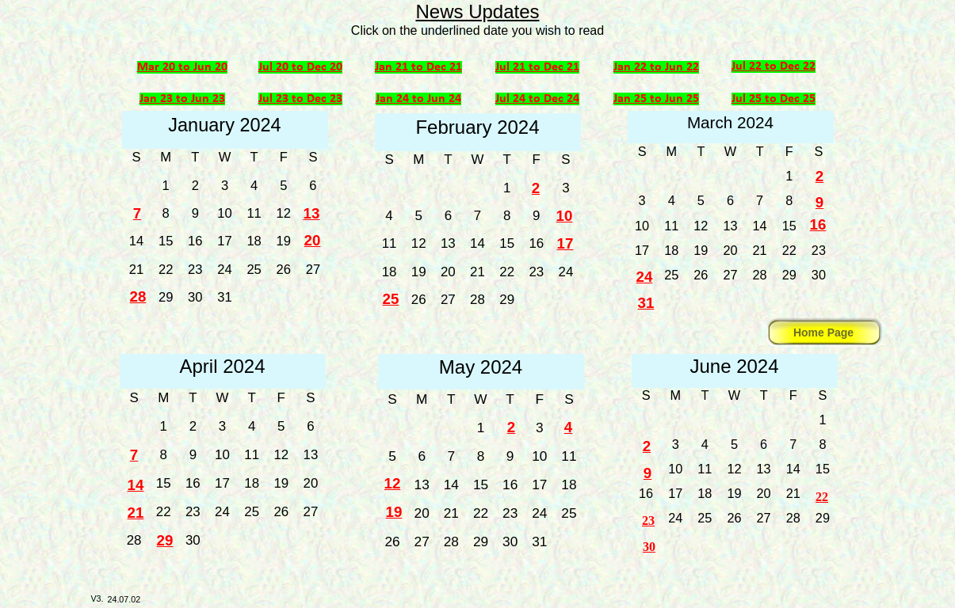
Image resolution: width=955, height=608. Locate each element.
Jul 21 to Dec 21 (537, 67)
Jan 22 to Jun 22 (656, 67)
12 (392, 483)
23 (648, 520)
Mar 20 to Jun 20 (182, 67)
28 (138, 296)
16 (818, 224)
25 (391, 299)
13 (312, 213)
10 (564, 215)
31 (646, 302)
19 (394, 512)
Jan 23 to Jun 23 (182, 99)
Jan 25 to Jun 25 (656, 99)
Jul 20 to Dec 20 (300, 67)
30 (649, 546)
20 (312, 240)
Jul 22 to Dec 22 (774, 66)
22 (822, 497)
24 (644, 276)
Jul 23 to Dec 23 (300, 99)
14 (136, 485)
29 (165, 540)
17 (565, 243)
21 (136, 512)
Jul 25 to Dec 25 (774, 99)
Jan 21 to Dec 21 (418, 67)
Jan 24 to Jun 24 (418, 99)
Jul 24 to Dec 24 (537, 99)
